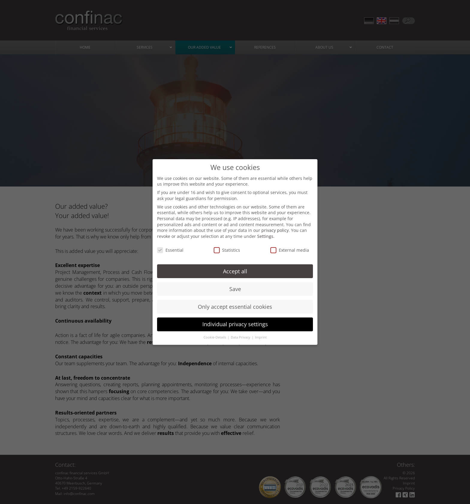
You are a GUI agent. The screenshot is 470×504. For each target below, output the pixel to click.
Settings (265, 231)
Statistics (227, 244)
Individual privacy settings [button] (235, 319)
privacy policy (275, 225)
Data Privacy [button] (241, 332)
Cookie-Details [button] (215, 332)
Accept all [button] (235, 265)
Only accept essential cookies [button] (235, 301)
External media (289, 244)
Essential (170, 244)
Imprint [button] (261, 332)
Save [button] (235, 283)
